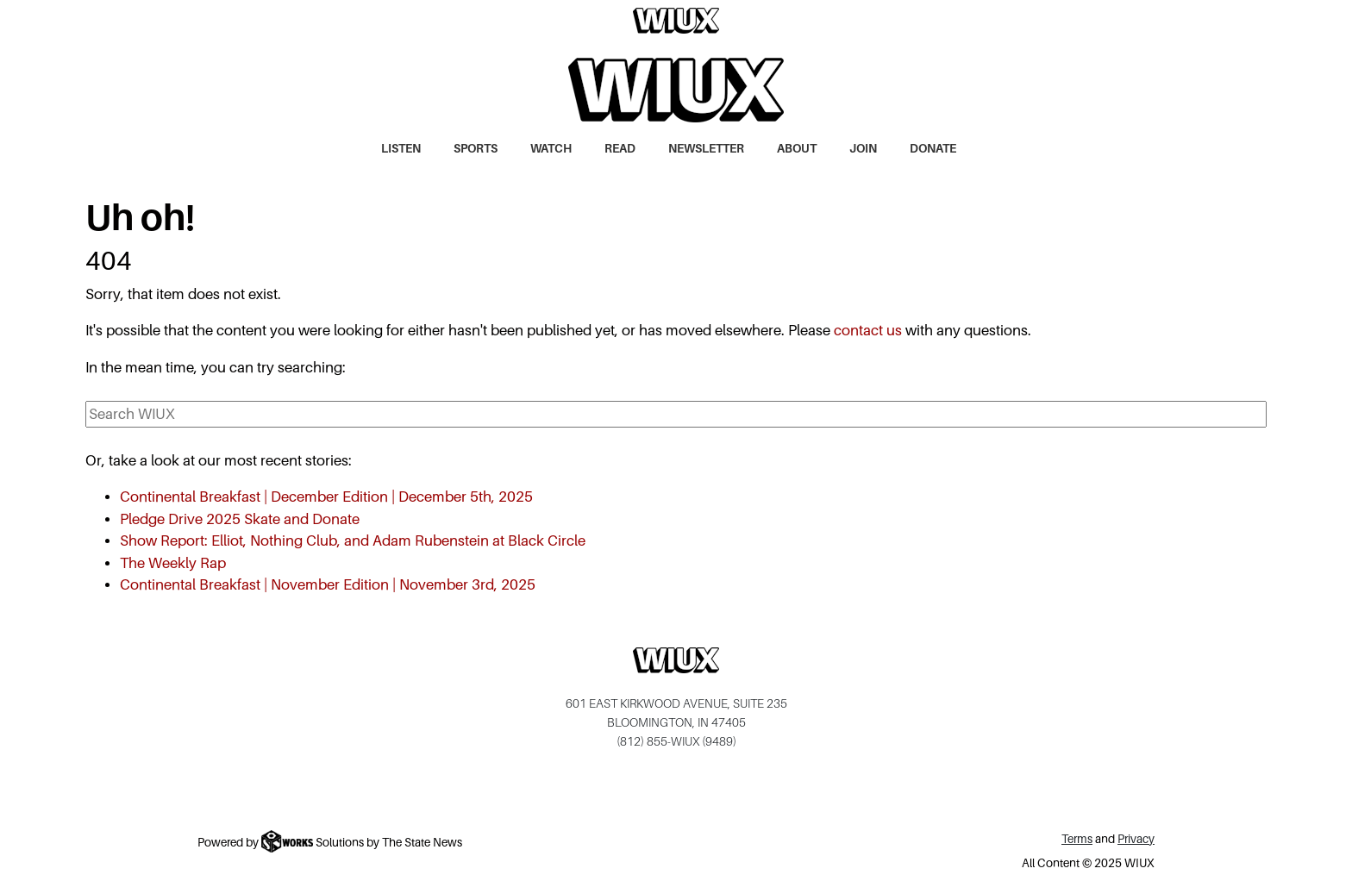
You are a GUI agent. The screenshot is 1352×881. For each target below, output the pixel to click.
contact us (868, 330)
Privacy (1136, 839)
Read (619, 148)
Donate (933, 148)
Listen (401, 148)
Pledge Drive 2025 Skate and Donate (240, 519)
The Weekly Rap (173, 563)
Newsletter (706, 148)
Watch (551, 148)
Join (863, 148)
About (797, 148)
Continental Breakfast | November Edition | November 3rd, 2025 (327, 585)
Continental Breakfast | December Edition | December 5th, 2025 (326, 497)
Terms (1076, 839)
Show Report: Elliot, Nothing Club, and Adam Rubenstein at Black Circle (352, 541)
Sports (476, 148)
